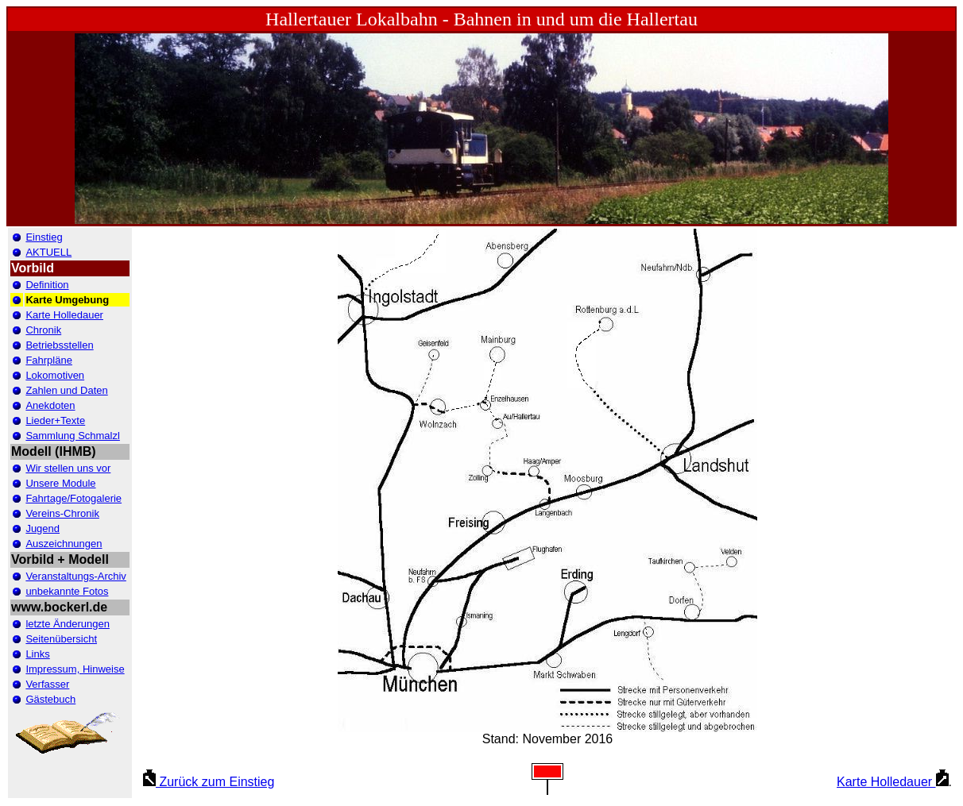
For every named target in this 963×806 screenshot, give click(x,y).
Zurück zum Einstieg (208, 782)
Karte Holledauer (893, 782)
